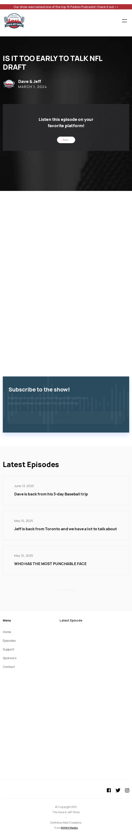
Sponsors (9, 658)
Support (8, 649)
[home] (14, 20)
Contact (9, 667)
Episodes (9, 640)
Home (7, 632)
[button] (124, 20)
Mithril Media (69, 828)
